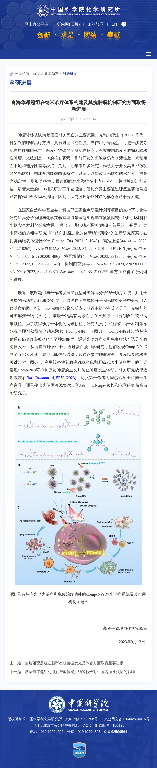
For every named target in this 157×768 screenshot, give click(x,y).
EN (114, 24)
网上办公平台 (37, 24)
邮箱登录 (96, 24)
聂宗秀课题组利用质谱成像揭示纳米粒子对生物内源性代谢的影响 (80, 671)
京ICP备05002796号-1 (83, 719)
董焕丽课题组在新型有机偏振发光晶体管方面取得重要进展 (74, 663)
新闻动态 (51, 74)
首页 (36, 74)
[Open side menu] (148, 54)
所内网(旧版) (68, 24)
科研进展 (70, 74)
